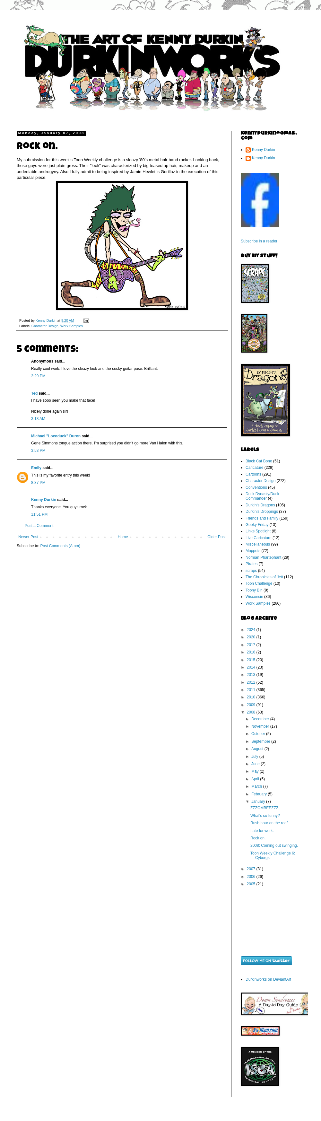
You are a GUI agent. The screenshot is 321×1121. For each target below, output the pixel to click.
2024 (251, 629)
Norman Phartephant (263, 557)
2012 (251, 682)
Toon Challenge (259, 583)
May (255, 771)
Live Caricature (259, 538)
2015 (251, 660)
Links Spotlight (258, 531)
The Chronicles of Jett (264, 577)
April (255, 779)
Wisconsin (254, 596)
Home (123, 537)
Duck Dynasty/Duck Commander (262, 496)
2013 (251, 674)
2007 (251, 869)
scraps (251, 570)
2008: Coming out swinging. (274, 845)
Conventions (256, 487)
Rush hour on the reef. (269, 823)
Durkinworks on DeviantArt (268, 979)
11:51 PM (39, 514)
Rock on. (257, 838)
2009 (251, 705)
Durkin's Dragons (260, 505)
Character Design (44, 326)
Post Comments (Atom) (60, 546)
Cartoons (253, 474)
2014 (251, 667)
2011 (251, 689)
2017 (251, 645)
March (257, 786)
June (256, 764)
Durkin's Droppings (262, 511)
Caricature (254, 467)
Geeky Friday (257, 524)
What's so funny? (265, 815)
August (258, 749)
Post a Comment (39, 525)
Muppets (253, 550)
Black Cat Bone (259, 461)
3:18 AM (38, 418)
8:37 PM (38, 482)
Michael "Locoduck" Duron (56, 436)
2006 (251, 876)
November (260, 726)
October (258, 733)
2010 (251, 697)
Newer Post (28, 537)
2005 (251, 884)
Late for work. (262, 830)
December (260, 719)
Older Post (216, 537)
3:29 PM (38, 376)
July (255, 756)
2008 (251, 712)
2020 (251, 637)
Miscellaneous (258, 544)
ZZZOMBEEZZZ (264, 808)
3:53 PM (38, 450)
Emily (36, 468)
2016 (251, 652)
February (259, 794)
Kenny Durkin (43, 499)
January (258, 801)
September (261, 741)
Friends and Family (262, 518)
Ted (34, 393)
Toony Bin (254, 590)
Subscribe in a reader (259, 241)
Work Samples (71, 326)
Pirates (251, 564)
